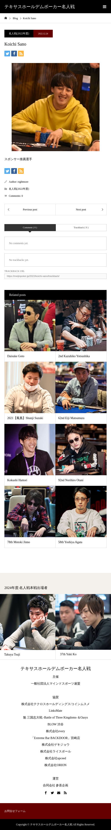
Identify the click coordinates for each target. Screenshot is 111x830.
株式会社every (55, 731)
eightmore (23, 181)
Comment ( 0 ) (30, 227)
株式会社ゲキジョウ (55, 744)
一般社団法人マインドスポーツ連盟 (55, 683)
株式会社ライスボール (55, 751)
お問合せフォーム (14, 811)
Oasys (84, 717)
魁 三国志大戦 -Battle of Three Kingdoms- (50, 717)
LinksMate (55, 710)
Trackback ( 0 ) (81, 227)
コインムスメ (80, 704)
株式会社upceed (55, 758)
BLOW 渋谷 (55, 724)
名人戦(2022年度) (19, 33)
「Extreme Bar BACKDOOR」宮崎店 (55, 738)
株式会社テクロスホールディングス (46, 704)
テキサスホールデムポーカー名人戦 (39, 6)
